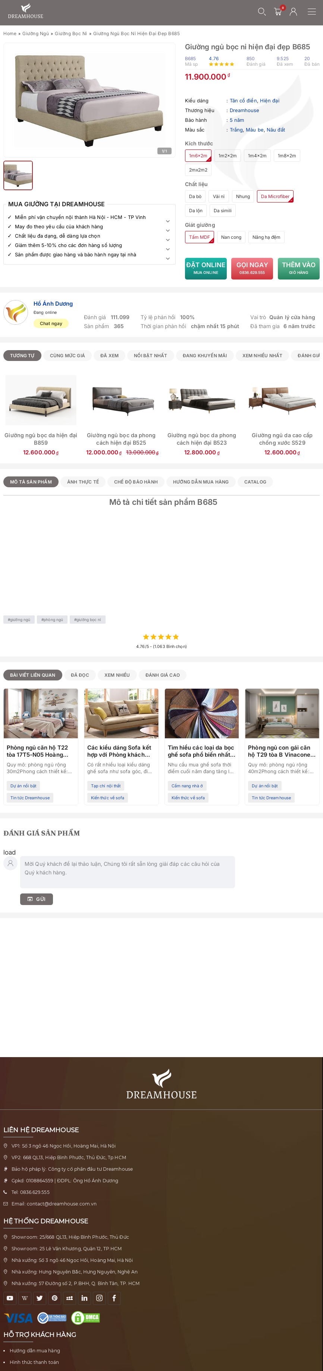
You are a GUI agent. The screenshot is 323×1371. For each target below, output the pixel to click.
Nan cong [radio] (231, 237)
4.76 (213, 58)
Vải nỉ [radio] (219, 196)
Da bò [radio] (195, 196)
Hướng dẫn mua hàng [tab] (201, 482)
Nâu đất (276, 130)
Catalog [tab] (255, 482)
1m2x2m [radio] (228, 155)
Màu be (255, 130)
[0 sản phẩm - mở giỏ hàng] (278, 11)
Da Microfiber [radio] (275, 196)
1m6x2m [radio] (198, 155)
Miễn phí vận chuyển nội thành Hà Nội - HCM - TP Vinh (80, 217)
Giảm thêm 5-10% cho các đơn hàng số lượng (68, 245)
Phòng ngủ (53, 619)
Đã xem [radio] (109, 355)
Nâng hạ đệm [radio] (266, 237)
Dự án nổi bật (23, 785)
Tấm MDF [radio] (199, 237)
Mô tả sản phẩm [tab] (31, 482)
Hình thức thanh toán (34, 1362)
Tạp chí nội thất (106, 785)
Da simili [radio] (223, 210)
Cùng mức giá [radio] (67, 355)
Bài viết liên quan (33, 675)
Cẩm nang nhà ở (187, 785)
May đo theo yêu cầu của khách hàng (59, 226)
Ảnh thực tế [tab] (83, 482)
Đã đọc (80, 675)
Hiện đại (269, 101)
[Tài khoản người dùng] (293, 11)
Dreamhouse (245, 110)
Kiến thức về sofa (108, 797)
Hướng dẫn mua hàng (35, 1350)
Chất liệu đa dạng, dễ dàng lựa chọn (57, 236)
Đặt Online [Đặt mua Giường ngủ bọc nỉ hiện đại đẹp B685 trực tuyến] (206, 268)
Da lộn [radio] (196, 210)
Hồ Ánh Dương (53, 303)
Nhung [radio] (243, 196)
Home (9, 33)
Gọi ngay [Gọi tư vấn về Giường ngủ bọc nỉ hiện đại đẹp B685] (252, 268)
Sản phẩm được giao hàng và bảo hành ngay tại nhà (75, 254)
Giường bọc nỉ (71, 33)
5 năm (237, 120)
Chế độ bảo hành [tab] (136, 482)
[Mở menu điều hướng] (315, 11)
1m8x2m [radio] (287, 155)
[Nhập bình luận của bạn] (127, 872)
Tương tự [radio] (22, 355)
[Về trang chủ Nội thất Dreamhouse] (25, 11)
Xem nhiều (117, 675)
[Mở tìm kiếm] (262, 11)
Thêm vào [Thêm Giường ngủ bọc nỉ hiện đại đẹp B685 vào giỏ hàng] (299, 268)
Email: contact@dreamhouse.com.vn (54, 1204)
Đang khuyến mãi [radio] (205, 355)
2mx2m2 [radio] (198, 170)
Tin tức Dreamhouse (30, 797)
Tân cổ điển (243, 101)
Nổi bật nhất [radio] (150, 355)
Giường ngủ (35, 33)
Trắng (236, 130)
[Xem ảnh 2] (18, 175)
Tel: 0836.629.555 (31, 1192)
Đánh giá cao (162, 675)
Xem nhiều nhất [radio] (262, 355)
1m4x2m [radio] (257, 155)
